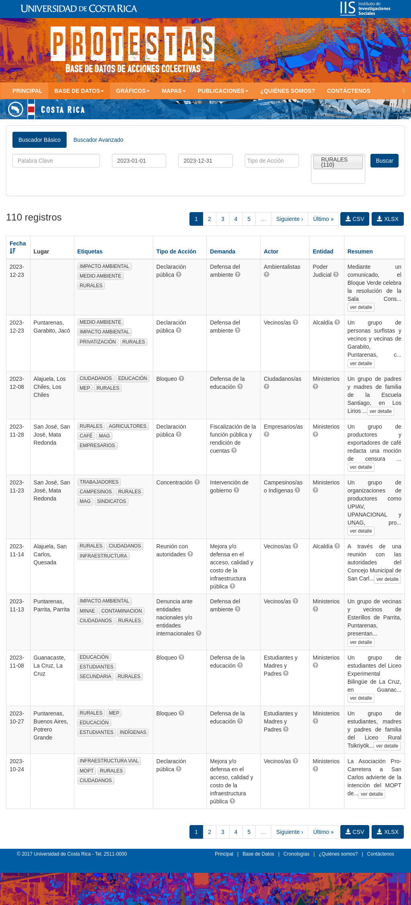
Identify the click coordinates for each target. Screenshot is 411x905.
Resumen (360, 251)
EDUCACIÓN (132, 378)
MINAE (87, 611)
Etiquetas (90, 251)
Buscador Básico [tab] (39, 140)
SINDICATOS (111, 501)
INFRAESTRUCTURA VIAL (109, 761)
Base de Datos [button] (79, 91)
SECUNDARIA (96, 676)
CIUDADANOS (96, 378)
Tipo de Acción (177, 251)
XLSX (388, 219)
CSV (355, 219)
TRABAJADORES (99, 482)
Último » (323, 219)
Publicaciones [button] (223, 91)
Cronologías (296, 854)
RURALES (91, 285)
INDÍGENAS (133, 732)
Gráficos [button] (133, 91)
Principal (27, 91)
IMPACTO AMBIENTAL (104, 266)
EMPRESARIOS (97, 445)
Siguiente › (289, 219)
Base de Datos (258, 854)
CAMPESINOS (96, 491)
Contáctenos (348, 91)
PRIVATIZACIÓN (98, 342)
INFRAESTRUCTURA (103, 556)
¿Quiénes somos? (287, 91)
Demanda (222, 251)
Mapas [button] (174, 91)
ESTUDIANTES (97, 667)
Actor (271, 251)
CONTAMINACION (121, 611)
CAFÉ (86, 436)
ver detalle (361, 307)
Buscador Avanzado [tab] (98, 140)
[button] (178, 274)
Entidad (323, 251)
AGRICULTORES (127, 426)
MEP (85, 388)
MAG (104, 436)
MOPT (87, 771)
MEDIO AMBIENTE (100, 276)
